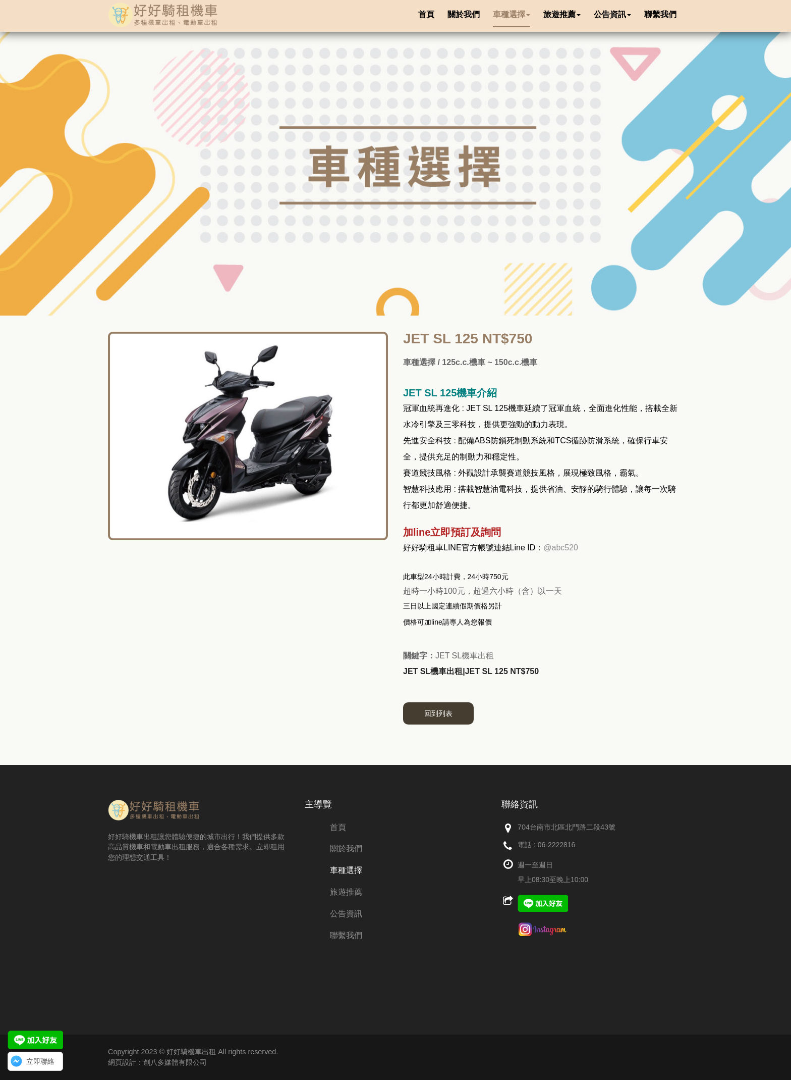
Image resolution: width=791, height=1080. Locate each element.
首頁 (338, 827)
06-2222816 (557, 845)
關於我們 (346, 848)
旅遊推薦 (346, 892)
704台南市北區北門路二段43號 (566, 827)
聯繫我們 (346, 935)
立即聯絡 (40, 1061)
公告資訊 (346, 913)
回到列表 (438, 713)
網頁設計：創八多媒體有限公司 (157, 1062)
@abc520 (560, 547)
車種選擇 (346, 870)
